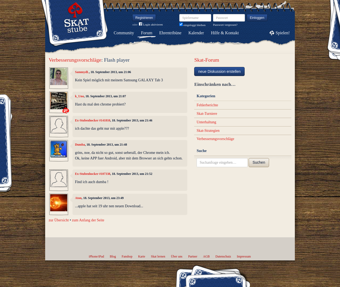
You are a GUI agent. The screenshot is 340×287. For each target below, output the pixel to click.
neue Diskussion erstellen (219, 71)
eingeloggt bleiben (192, 25)
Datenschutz (223, 256)
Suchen (259, 162)
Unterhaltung (206, 122)
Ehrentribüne (170, 33)
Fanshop (127, 256)
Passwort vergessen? (225, 24)
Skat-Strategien (208, 131)
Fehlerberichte (207, 105)
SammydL (82, 72)
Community (124, 33)
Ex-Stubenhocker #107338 (92, 174)
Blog (113, 256)
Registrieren (144, 18)
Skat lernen (158, 256)
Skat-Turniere (207, 114)
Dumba (80, 144)
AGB (206, 256)
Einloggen (257, 18)
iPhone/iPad (96, 256)
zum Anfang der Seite (88, 220)
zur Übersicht (59, 220)
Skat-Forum (206, 60)
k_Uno (79, 96)
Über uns (176, 256)
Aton (78, 198)
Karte (141, 256)
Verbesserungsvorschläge (75, 60)
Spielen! (283, 33)
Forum (146, 33)
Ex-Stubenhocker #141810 (92, 120)
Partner (192, 256)
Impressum (244, 256)
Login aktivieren (151, 24)
